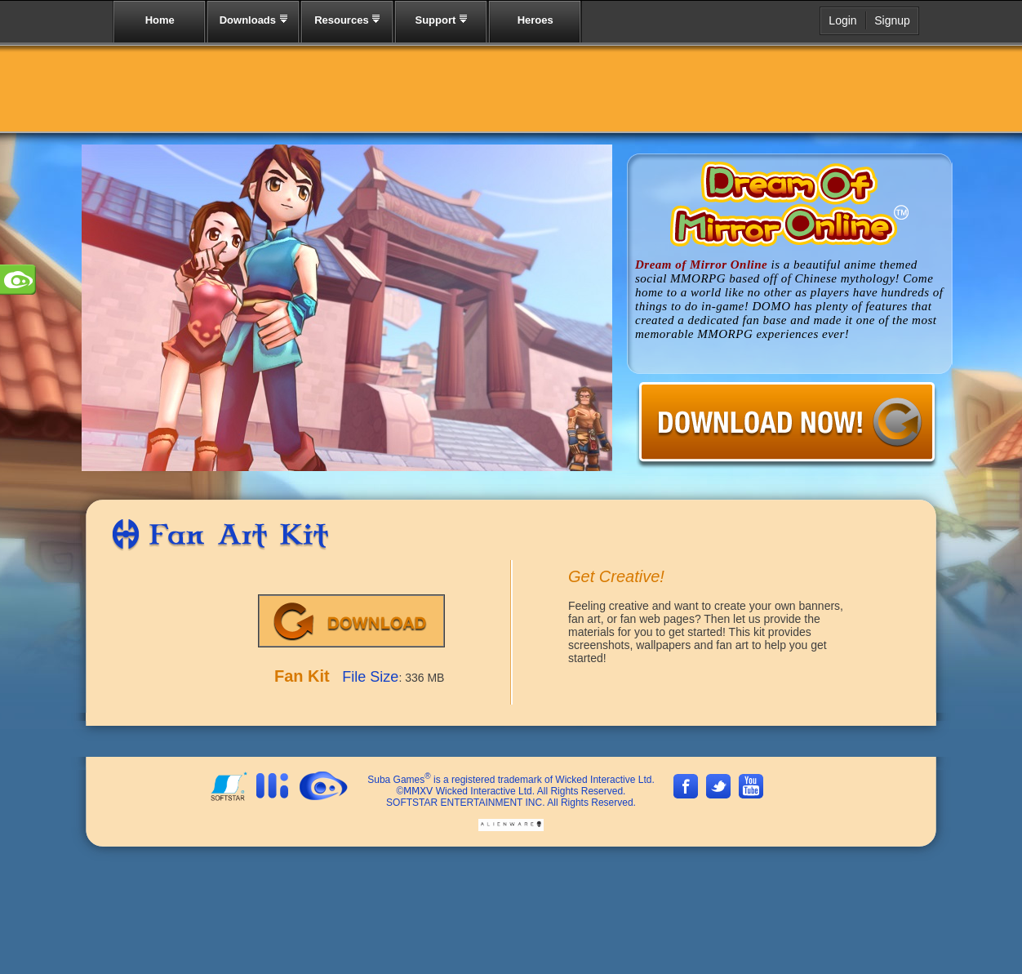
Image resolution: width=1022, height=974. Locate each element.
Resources (347, 20)
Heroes (535, 20)
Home (160, 20)
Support (441, 20)
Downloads (254, 20)
